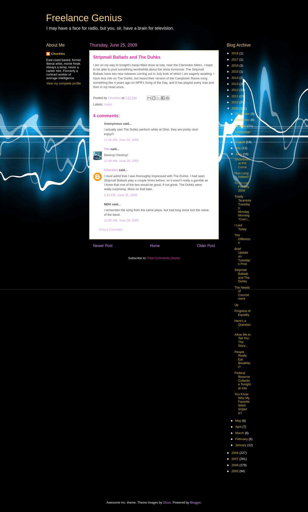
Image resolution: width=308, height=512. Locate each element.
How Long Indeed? (241, 175)
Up (236, 305)
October (241, 126)
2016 (235, 65)
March (240, 433)
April (239, 427)
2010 (235, 102)
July (238, 148)
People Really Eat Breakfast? (242, 359)
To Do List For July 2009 (241, 186)
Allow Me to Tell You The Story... (242, 340)
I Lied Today (240, 227)
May (238, 420)
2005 (235, 471)
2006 (235, 465)
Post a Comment (110, 229)
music (108, 104)
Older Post (206, 246)
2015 (235, 71)
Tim (106, 149)
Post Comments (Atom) (163, 258)
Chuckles (111, 170)
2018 (235, 53)
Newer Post (103, 246)
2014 (235, 78)
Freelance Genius (84, 18)
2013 (235, 84)
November (243, 120)
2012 (235, 90)
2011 (235, 96)
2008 (235, 453)
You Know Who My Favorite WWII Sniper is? (242, 403)
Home (155, 246)
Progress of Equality (242, 313)
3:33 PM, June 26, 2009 (120, 195)
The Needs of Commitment (242, 293)
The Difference (242, 238)
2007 (235, 459)
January (241, 445)
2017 (235, 59)
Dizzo (167, 502)
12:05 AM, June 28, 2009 (121, 220)
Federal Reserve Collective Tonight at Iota (242, 380)
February (242, 439)
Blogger (195, 502)
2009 (235, 108)
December (243, 114)
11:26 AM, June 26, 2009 (121, 140)
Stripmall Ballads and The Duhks (241, 275)
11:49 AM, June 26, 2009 (121, 161)
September (243, 132)
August (240, 142)
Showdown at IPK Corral (242, 163)
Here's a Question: (242, 324)
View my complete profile (63, 83)
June (239, 154)
